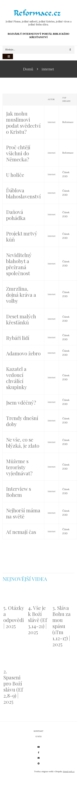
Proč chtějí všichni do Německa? (18, 153)
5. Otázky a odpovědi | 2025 (13, 617)
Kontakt (38, 731)
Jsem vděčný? (21, 402)
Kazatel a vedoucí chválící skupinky (16, 378)
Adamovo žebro (23, 353)
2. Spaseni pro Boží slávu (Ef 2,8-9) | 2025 (13, 686)
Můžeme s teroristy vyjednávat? (19, 467)
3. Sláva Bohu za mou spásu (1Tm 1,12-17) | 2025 (61, 626)
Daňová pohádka (15, 215)
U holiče (15, 175)
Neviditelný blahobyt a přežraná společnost (18, 264)
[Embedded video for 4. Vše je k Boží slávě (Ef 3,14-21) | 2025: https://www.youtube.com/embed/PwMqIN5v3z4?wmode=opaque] (38, 595)
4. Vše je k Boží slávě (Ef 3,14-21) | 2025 (37, 620)
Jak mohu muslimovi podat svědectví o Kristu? (23, 122)
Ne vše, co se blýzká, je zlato (22, 443)
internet (51, 122)
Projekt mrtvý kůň (21, 236)
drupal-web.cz (68, 771)
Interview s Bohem (18, 492)
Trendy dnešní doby (22, 421)
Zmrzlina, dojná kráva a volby (21, 295)
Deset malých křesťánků (21, 319)
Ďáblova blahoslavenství (23, 193)
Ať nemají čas (21, 532)
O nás (39, 736)
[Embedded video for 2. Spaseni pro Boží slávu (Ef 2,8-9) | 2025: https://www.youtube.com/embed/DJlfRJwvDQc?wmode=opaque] (14, 659)
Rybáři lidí (17, 338)
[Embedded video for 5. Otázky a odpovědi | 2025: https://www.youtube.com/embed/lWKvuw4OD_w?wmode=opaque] (14, 595)
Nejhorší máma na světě (23, 513)
